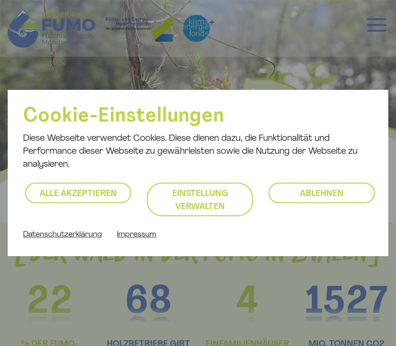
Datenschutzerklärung (62, 234)
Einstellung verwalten (200, 200)
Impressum (136, 234)
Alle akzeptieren (78, 193)
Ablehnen (322, 193)
